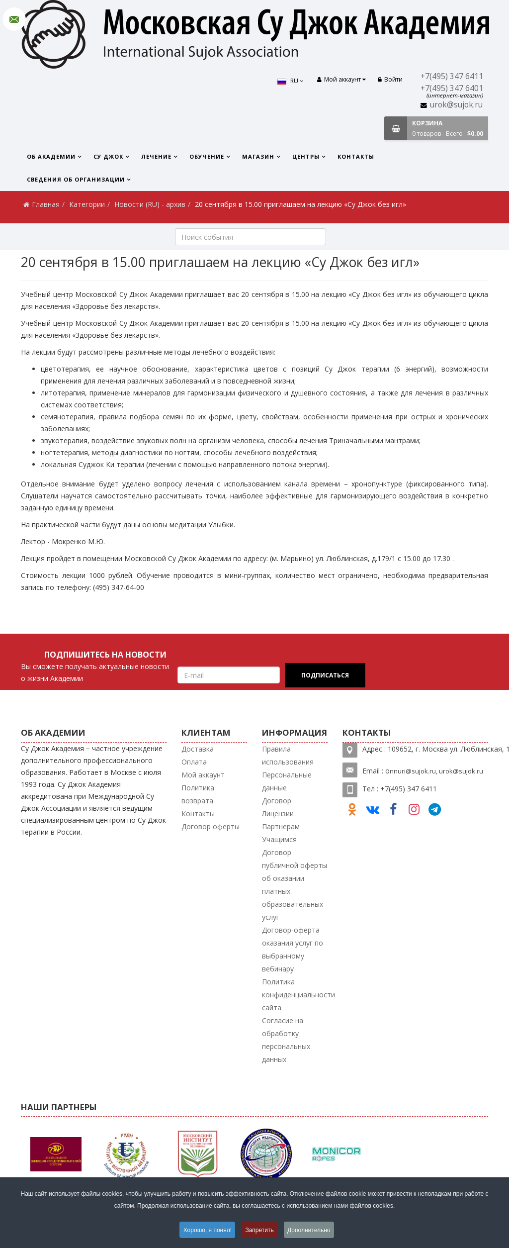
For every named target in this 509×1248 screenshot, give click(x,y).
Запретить (260, 1230)
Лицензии (278, 813)
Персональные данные (287, 781)
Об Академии (51, 156)
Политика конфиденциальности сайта (298, 994)
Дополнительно (309, 1230)
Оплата (194, 762)
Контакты (356, 156)
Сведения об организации (76, 179)
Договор (276, 800)
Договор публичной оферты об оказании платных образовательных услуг (294, 885)
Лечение (156, 156)
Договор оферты (210, 826)
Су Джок (108, 156)
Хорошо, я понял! (206, 1230)
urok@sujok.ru (456, 104)
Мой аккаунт (203, 774)
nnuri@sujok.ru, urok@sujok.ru (436, 771)
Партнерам (281, 826)
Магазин (258, 156)
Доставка (197, 749)
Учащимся (279, 839)
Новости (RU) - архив (149, 204)
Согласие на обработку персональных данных (286, 1040)
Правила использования (288, 755)
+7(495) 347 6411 (452, 76)
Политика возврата (197, 794)
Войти (390, 79)
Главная (46, 204)
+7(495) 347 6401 (452, 88)
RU (288, 81)
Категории (87, 204)
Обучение (206, 156)
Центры (306, 156)
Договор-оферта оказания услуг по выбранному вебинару (292, 949)
